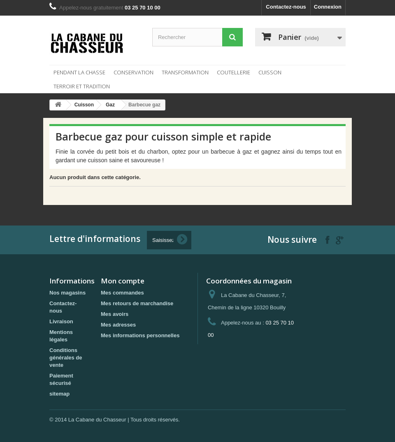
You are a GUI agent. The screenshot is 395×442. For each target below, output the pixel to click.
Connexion (328, 7)
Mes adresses (118, 325)
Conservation (133, 72)
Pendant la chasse (79, 72)
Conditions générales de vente (65, 357)
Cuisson (269, 72)
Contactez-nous (286, 7)
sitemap (59, 394)
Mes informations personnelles (140, 335)
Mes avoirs (114, 314)
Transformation (185, 72)
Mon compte (122, 280)
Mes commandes (122, 293)
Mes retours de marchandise (137, 303)
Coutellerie (233, 72)
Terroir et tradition (81, 86)
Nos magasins (67, 293)
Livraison (61, 321)
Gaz (110, 105)
